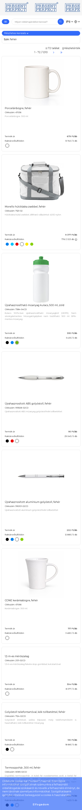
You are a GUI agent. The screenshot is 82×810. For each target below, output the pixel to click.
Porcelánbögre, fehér (18, 108)
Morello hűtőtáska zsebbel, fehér (25, 206)
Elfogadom (41, 804)
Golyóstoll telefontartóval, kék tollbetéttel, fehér (35, 712)
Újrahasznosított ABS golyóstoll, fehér (28, 403)
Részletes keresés (16, 33)
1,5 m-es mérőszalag (17, 656)
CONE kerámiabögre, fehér (21, 600)
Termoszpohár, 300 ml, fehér (23, 767)
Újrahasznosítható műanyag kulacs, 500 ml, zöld (34, 305)
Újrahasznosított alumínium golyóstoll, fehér (32, 502)
